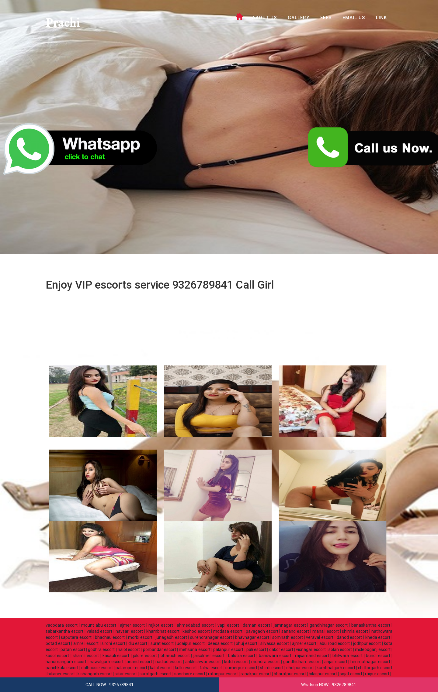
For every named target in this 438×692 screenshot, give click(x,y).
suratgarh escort (156, 673)
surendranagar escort (211, 637)
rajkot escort (160, 625)
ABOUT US (264, 17)
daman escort (256, 625)
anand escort (139, 661)
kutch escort (236, 661)
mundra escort (265, 661)
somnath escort (287, 637)
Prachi (63, 22)
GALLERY (298, 17)
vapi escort (228, 625)
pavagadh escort (262, 631)
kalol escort (161, 667)
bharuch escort (175, 655)
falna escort (211, 667)
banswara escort (275, 655)
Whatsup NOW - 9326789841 (328, 684)
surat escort (162, 643)
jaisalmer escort (208, 655)
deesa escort (220, 643)
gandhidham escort (302, 661)
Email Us (353, 17)
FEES (326, 17)
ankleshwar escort (203, 661)
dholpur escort (300, 667)
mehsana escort (194, 649)
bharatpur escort (290, 673)
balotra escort (241, 655)
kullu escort (186, 667)
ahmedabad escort (195, 625)
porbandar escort (159, 649)
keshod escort (196, 631)
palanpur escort (228, 649)
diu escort (138, 643)
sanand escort (295, 631)
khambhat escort (162, 631)
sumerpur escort (241, 667)
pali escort (256, 649)
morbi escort (140, 637)
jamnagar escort (290, 625)
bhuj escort (246, 643)
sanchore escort (189, 673)
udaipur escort (191, 643)
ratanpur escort (223, 673)
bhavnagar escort (252, 637)
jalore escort (145, 655)
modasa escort (227, 631)
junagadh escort (171, 637)
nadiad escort (168, 661)
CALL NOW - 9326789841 (109, 684)
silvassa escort (274, 643)
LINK (381, 17)
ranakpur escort (256, 673)
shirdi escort (271, 667)
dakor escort (281, 649)
